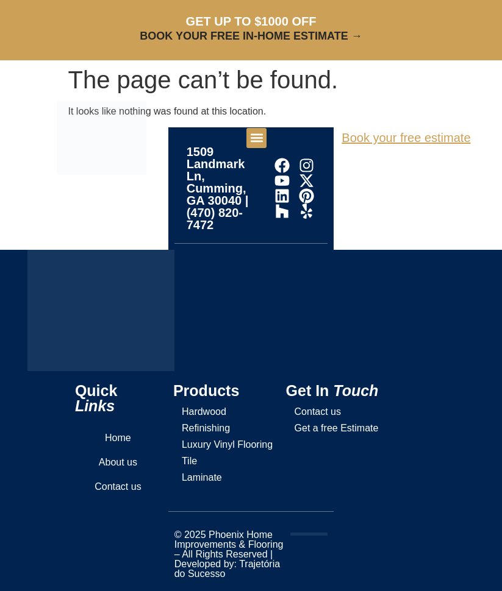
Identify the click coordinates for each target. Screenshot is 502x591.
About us (118, 462)
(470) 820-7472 (215, 219)
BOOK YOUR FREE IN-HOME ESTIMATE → (251, 36)
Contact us (118, 486)
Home (118, 438)
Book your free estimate (406, 137)
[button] (256, 138)
